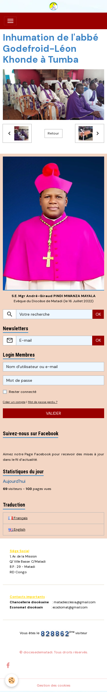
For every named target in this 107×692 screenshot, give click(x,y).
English (16, 529)
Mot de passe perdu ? (42, 402)
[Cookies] (11, 680)
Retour (53, 133)
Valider (53, 413)
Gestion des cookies (53, 685)
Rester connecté (22, 392)
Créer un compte (14, 402)
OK (98, 314)
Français (18, 518)
